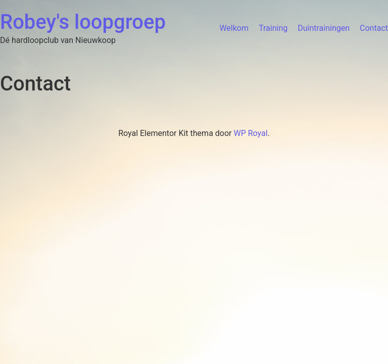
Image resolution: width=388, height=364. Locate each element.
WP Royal (250, 133)
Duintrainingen (324, 28)
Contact (374, 28)
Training (273, 28)
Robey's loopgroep (83, 22)
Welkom (234, 28)
